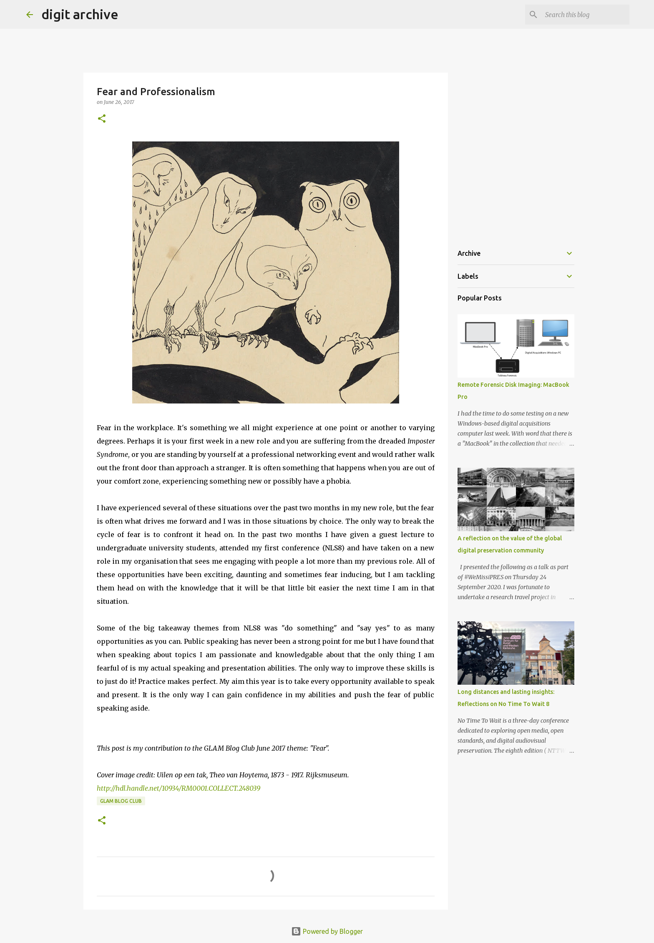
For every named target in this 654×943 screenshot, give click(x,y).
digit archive (79, 14)
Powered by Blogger (327, 931)
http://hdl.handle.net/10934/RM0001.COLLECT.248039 (178, 788)
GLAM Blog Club (121, 801)
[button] (102, 119)
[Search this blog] (585, 15)
